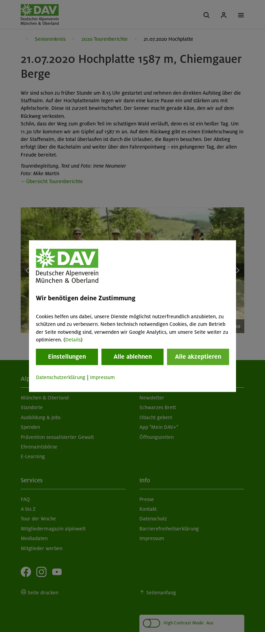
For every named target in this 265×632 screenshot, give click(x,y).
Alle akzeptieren (198, 357)
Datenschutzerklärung (60, 378)
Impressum (102, 378)
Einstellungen (67, 357)
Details (73, 340)
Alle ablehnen (133, 357)
